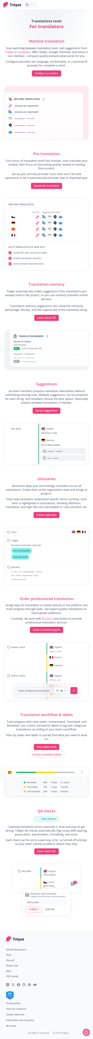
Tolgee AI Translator (17, 52)
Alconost (47, 618)
